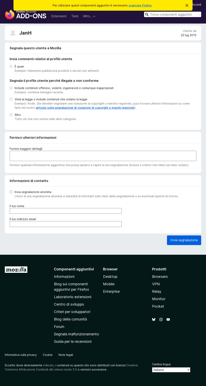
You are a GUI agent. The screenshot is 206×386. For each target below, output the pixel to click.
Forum (59, 326)
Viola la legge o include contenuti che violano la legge (51, 99)
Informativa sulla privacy (21, 354)
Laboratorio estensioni (72, 297)
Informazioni (64, 276)
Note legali (66, 354)
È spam (19, 66)
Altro (18, 114)
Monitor (158, 299)
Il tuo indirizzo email (23, 219)
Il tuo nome (18, 206)
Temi (74, 16)
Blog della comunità (70, 319)
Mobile (108, 284)
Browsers (160, 276)
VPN (156, 284)
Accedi (196, 4)
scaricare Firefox (140, 5)
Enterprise (111, 291)
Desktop (110, 276)
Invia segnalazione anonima (33, 192)
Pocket (158, 306)
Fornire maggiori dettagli (26, 148)
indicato (48, 365)
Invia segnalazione (184, 240)
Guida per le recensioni (73, 341)
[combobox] (172, 14)
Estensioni (58, 16)
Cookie (48, 354)
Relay (156, 291)
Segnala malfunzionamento (76, 334)
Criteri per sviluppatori (72, 312)
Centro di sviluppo (69, 304)
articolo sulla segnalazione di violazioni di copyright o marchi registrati (85, 107)
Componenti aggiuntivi (74, 269)
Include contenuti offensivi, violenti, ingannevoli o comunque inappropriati (64, 88)
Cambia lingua (161, 364)
